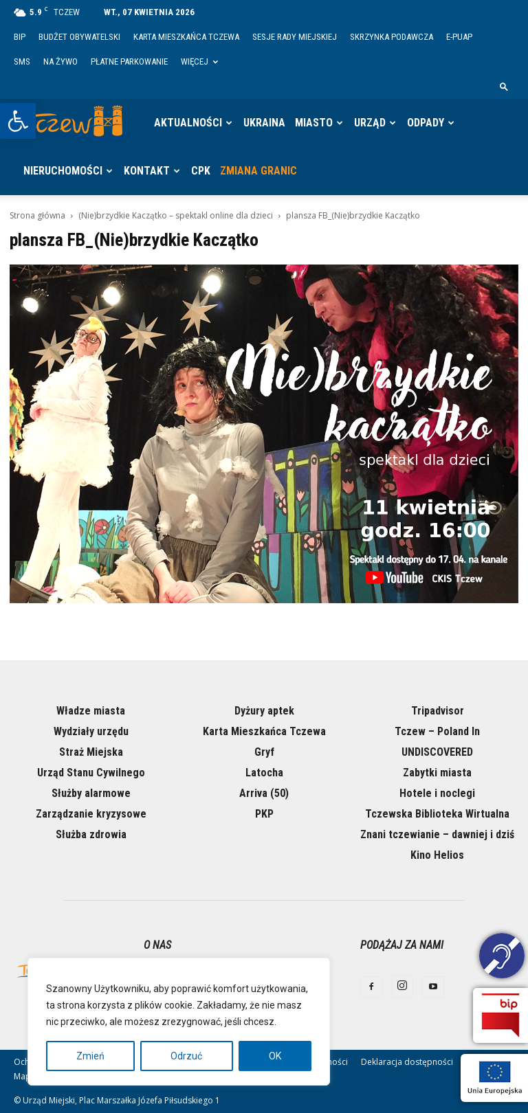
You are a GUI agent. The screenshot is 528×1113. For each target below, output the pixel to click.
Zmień (90, 1055)
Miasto (314, 122)
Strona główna (37, 215)
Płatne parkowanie (129, 61)
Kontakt (147, 170)
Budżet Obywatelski (79, 37)
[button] (18, 121)
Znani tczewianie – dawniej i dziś (437, 834)
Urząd (370, 122)
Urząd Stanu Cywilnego (91, 772)
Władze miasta (90, 710)
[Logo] (76, 123)
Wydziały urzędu (91, 731)
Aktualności (188, 122)
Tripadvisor (437, 710)
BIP (19, 37)
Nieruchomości (62, 170)
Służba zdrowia (91, 834)
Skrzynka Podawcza (391, 37)
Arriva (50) (264, 793)
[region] (179, 1022)
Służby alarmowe (91, 793)
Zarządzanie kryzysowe (91, 813)
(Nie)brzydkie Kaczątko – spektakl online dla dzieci (175, 215)
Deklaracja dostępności (407, 1062)
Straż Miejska (91, 751)
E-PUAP (459, 37)
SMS (22, 61)
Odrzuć (186, 1055)
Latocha (264, 772)
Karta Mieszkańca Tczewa (186, 37)
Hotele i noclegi (437, 793)
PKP (264, 813)
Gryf (264, 751)
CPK (200, 170)
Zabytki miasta (437, 772)
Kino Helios (437, 855)
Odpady (425, 122)
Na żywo (60, 61)
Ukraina (264, 122)
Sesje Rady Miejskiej (294, 37)
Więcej (199, 61)
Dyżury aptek (264, 710)
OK (275, 1055)
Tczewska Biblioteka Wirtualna (437, 813)
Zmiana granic (258, 170)
